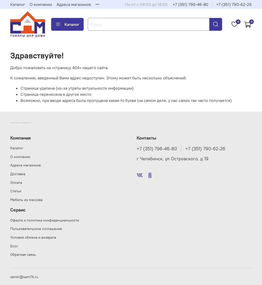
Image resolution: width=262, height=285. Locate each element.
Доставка (17, 174)
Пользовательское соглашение (36, 228)
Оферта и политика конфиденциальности (44, 220)
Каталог (17, 4)
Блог (14, 246)
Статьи (15, 191)
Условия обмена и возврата (33, 237)
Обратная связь (23, 254)
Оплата (16, 182)
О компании (41, 4)
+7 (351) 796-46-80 (190, 4)
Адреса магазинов (74, 4)
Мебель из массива (26, 199)
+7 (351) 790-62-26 (234, 4)
